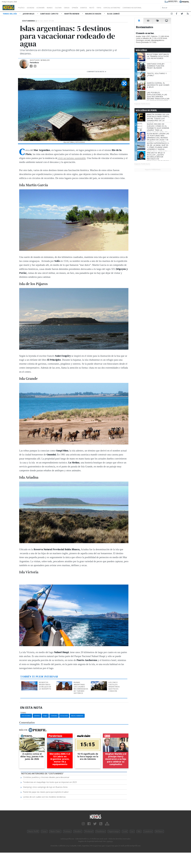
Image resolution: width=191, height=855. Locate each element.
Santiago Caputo (49, 13)
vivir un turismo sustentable (71, 158)
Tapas (112, 7)
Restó (104, 7)
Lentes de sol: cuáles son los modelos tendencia (44, 797)
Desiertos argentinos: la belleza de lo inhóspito (45, 685)
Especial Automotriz (128, 7)
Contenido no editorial (152, 7)
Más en (32, 730)
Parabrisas (100, 831)
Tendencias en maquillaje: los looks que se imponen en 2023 (50, 782)
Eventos (95, 7)
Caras (44, 831)
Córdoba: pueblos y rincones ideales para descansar (46, 777)
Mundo (55, 7)
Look (125, 831)
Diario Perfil (33, 831)
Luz (132, 831)
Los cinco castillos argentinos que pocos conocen (114, 686)
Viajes (45, 716)
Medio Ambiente (77, 716)
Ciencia (75, 7)
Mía (139, 831)
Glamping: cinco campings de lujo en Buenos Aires (45, 787)
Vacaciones (26, 716)
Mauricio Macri (93, 13)
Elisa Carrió (113, 13)
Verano (37, 716)
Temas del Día (10, 13)
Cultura (65, 7)
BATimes (159, 831)
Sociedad (33, 7)
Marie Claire (55, 831)
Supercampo (114, 831)
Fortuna (67, 831)
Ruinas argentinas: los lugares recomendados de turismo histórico (81, 687)
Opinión (85, 7)
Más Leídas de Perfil (146, 110)
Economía (44, 7)
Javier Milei (29, 13)
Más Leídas (141, 50)
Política (22, 7)
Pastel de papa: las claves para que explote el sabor (46, 792)
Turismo (54, 716)
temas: (23, 713)
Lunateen (148, 831)
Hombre (77, 831)
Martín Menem (72, 13)
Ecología (64, 716)
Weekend (89, 831)
